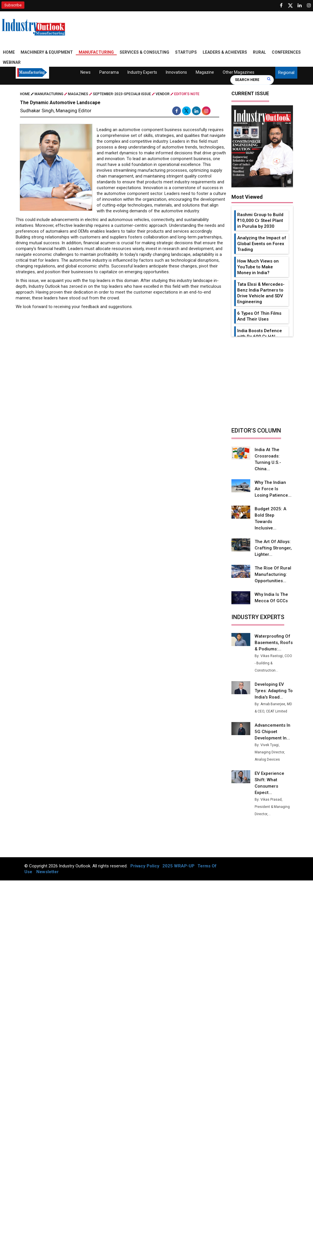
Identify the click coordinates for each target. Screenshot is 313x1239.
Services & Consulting (144, 52)
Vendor (163, 94)
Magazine (205, 72)
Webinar (12, 62)
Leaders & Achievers (225, 52)
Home (9, 52)
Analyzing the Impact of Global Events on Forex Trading (261, 243)
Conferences (286, 52)
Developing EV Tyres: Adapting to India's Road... (272, 691)
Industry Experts (142, 72)
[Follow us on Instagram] (309, 5)
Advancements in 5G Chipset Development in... (272, 732)
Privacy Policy (144, 866)
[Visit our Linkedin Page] (299, 5)
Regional (286, 72)
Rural (259, 52)
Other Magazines (238, 72)
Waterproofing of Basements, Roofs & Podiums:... (273, 643)
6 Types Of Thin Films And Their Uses (259, 316)
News (85, 72)
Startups (186, 52)
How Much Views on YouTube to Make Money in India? (258, 266)
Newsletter (47, 871)
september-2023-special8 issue (122, 94)
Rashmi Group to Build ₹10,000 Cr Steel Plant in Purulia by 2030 (260, 220)
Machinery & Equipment (47, 52)
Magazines (78, 94)
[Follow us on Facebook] (281, 5)
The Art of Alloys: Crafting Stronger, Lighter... (273, 548)
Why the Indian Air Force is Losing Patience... (273, 489)
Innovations (176, 72)
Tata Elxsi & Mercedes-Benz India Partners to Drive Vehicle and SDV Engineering (261, 293)
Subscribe (12, 5)
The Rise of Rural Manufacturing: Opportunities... (273, 574)
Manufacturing (96, 52)
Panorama (109, 72)
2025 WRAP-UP (178, 866)
